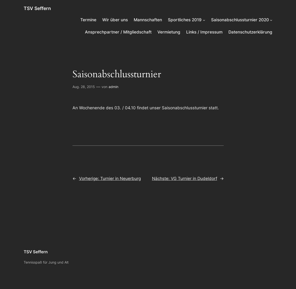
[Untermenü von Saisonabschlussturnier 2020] (271, 20)
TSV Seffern (37, 8)
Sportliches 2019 (185, 19)
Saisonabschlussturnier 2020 (240, 19)
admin (113, 87)
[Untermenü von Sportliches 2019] (204, 20)
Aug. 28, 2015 (83, 87)
